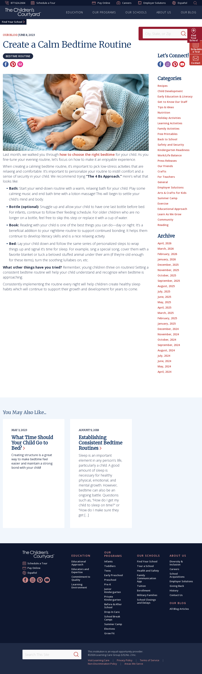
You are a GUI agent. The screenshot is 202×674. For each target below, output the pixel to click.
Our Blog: (10, 35)
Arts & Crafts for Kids (172, 193)
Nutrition (164, 112)
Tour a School (145, 566)
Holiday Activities (169, 118)
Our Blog (188, 12)
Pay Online (101, 3)
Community (165, 219)
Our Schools (136, 12)
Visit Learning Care (98, 660)
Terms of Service (149, 660)
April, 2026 (164, 243)
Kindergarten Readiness (173, 150)
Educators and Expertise (80, 571)
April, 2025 (164, 307)
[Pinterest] (13, 64)
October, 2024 (167, 339)
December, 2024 (168, 329)
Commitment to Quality (80, 578)
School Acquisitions (177, 575)
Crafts (162, 171)
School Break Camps (112, 618)
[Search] (185, 33)
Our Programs (104, 12)
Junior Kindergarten (112, 590)
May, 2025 (164, 302)
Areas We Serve (133, 663)
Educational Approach (172, 209)
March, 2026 (166, 248)
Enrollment (143, 590)
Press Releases (167, 160)
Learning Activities (170, 123)
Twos (107, 570)
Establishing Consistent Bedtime (100, 442)
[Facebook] (6, 64)
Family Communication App (146, 578)
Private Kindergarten (112, 598)
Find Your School (12, 22)
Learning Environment (79, 586)
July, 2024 (164, 355)
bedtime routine (18, 56)
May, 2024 (164, 366)
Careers (124, 3)
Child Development (170, 91)
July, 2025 (164, 291)
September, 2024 (169, 345)
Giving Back (177, 585)
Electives (109, 628)
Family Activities (168, 128)
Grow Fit (109, 633)
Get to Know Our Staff (172, 102)
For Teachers (166, 177)
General (163, 182)
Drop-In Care (112, 611)
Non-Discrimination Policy (102, 663)
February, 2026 (167, 254)
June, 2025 (164, 297)
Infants (108, 561)
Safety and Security (171, 144)
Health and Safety (148, 570)
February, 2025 (167, 318)
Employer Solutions (152, 3)
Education (74, 12)
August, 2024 (166, 350)
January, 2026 (167, 259)
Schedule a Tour (43, 3)
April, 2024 (164, 372)
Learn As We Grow (169, 214)
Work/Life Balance (170, 155)
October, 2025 (167, 275)
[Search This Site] (51, 654)
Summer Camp (167, 198)
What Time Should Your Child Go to (32, 442)
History (174, 590)
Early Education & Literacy (175, 96)
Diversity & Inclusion (176, 563)
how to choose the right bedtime (87, 154)
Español (179, 3)
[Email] (20, 64)
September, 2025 (169, 281)
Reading (163, 225)
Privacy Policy (124, 660)
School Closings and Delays (146, 601)
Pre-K (107, 584)
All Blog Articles (179, 608)
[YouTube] (182, 64)
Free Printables (167, 134)
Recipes (163, 86)
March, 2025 (166, 313)
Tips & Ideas (166, 107)
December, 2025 (168, 264)
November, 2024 (168, 334)
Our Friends (165, 166)
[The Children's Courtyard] (23, 13)
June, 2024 (164, 361)
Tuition (141, 585)
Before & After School (113, 606)
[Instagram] (168, 64)
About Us (163, 12)
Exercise (163, 203)
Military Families (147, 595)
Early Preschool (113, 575)
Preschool (110, 579)
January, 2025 (167, 323)
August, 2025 (166, 286)
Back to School (167, 139)
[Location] (163, 33)
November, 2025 (168, 270)
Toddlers (109, 566)
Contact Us (176, 595)
